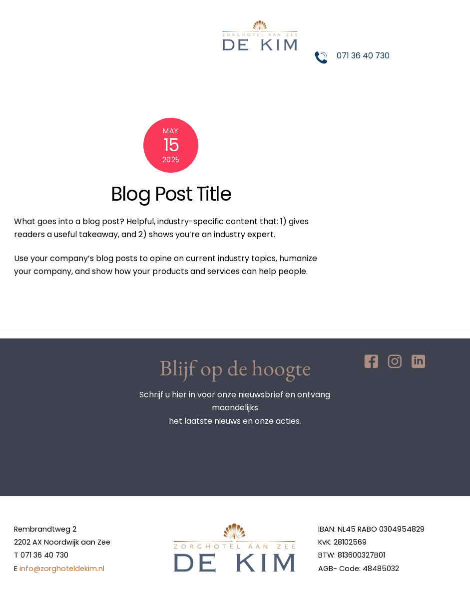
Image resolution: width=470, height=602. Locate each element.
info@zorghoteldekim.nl (61, 569)
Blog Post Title (171, 194)
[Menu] (441, 13)
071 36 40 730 (363, 55)
